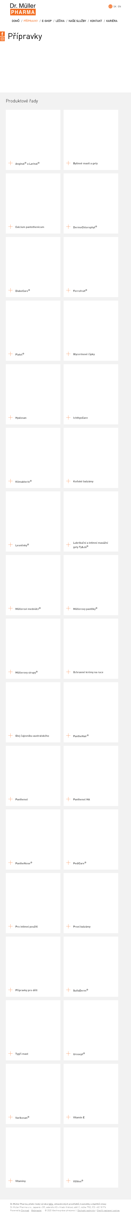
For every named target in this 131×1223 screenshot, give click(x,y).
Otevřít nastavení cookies (108, 1210)
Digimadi (25, 1210)
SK (114, 6)
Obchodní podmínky (86, 1210)
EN (119, 6)
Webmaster (36, 1210)
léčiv (51, 1204)
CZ (110, 6)
